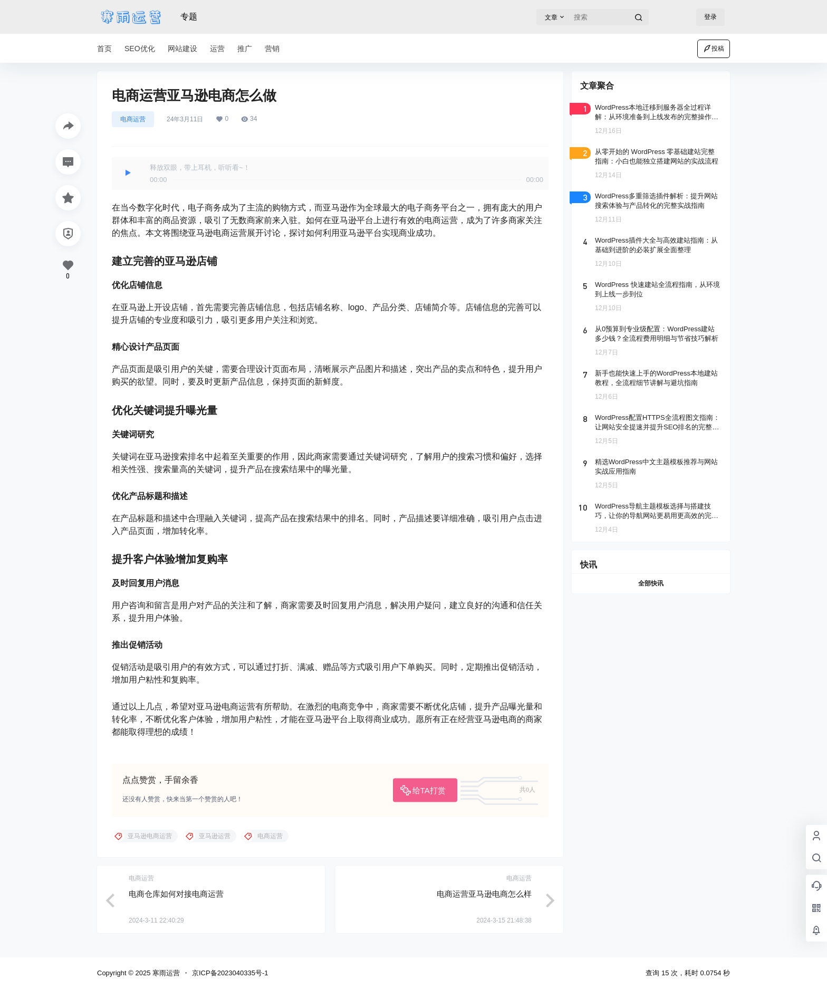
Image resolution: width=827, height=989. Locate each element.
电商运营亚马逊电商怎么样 (484, 893)
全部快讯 (650, 583)
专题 (188, 16)
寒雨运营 (165, 973)
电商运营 (133, 119)
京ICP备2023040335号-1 (230, 973)
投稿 (713, 48)
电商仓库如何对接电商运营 (176, 893)
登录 (710, 17)
